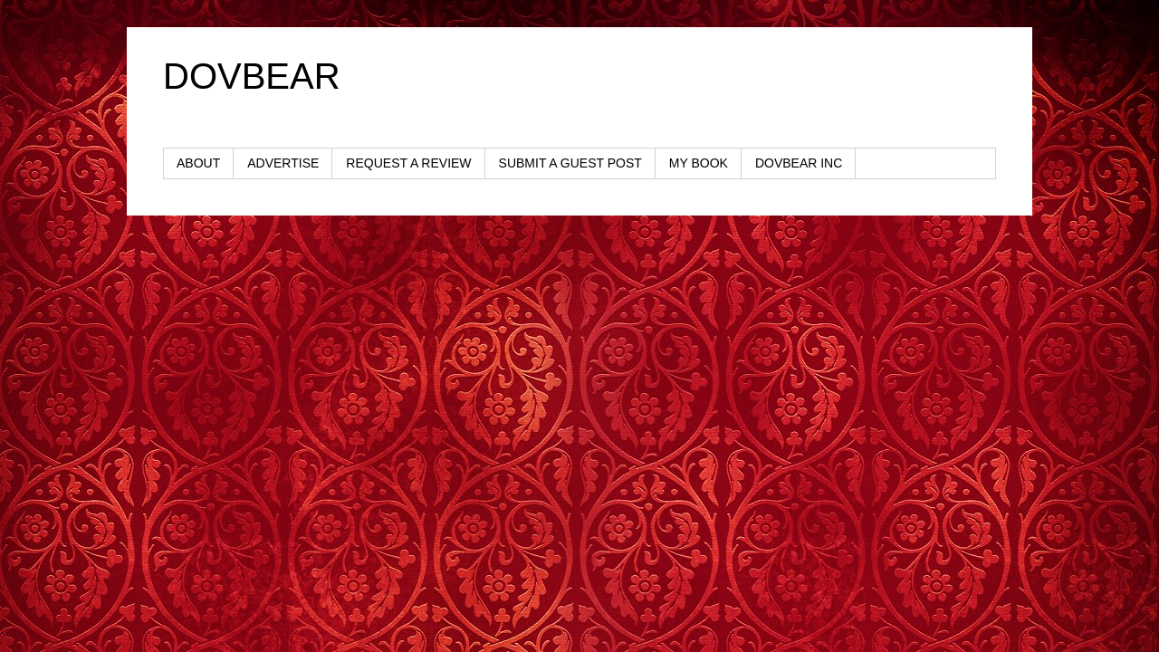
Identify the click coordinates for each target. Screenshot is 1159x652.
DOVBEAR (251, 76)
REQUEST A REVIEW (408, 163)
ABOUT (198, 163)
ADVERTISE (283, 163)
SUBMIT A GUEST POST (570, 163)
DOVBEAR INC (798, 163)
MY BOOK (698, 163)
